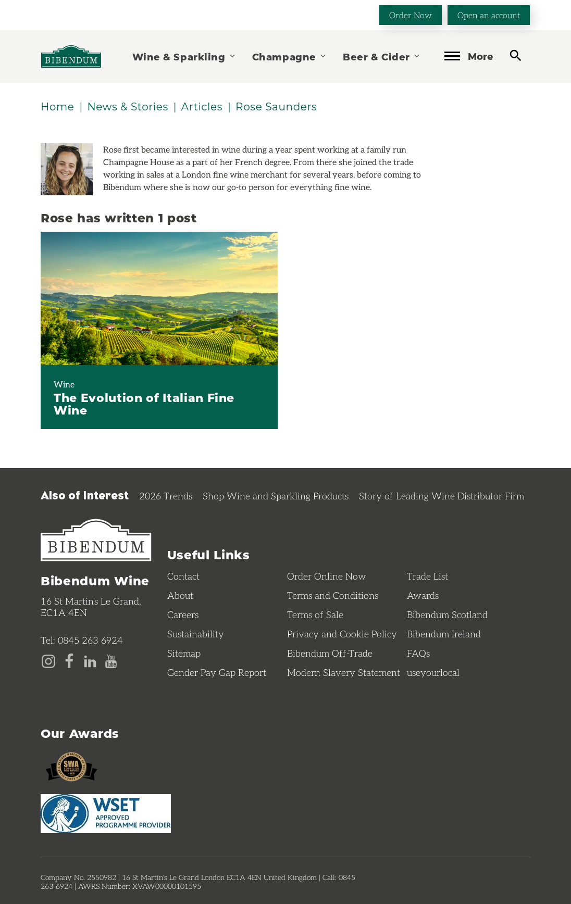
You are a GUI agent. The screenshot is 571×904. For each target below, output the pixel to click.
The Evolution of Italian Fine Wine (144, 404)
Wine (64, 384)
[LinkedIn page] (90, 660)
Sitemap (184, 653)
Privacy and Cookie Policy (342, 634)
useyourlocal (433, 672)
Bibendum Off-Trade (330, 653)
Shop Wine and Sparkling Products (276, 496)
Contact (183, 576)
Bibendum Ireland (444, 634)
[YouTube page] (111, 660)
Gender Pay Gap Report (216, 672)
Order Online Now (326, 576)
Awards (423, 595)
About (180, 595)
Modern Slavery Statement (343, 672)
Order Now (410, 15)
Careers (182, 614)
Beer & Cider (382, 56)
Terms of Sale (315, 614)
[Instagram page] (48, 660)
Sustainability (195, 634)
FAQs (418, 653)
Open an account (488, 15)
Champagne (289, 56)
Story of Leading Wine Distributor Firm (441, 496)
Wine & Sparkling (184, 56)
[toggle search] (515, 55)
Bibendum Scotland (447, 614)
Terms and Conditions (332, 595)
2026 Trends (165, 496)
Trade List (427, 576)
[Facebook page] (69, 660)
